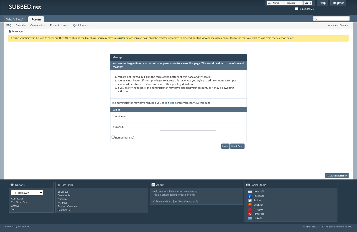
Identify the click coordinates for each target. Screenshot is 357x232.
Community (36, 25)
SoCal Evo (63, 191)
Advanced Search (338, 25)
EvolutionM (64, 195)
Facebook (259, 195)
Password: (118, 127)
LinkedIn (258, 218)
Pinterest (259, 213)
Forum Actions (58, 25)
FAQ (8, 25)
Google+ (258, 209)
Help (323, 3)
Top (13, 209)
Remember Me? (305, 9)
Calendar (21, 25)
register (169, 102)
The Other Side (19, 202)
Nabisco (62, 199)
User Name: (119, 116)
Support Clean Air (67, 206)
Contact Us (17, 198)
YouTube (258, 205)
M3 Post (62, 202)
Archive (15, 205)
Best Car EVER (65, 210)
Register (338, 3)
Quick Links (79, 25)
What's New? (15, 19)
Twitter (258, 200)
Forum (36, 19)
